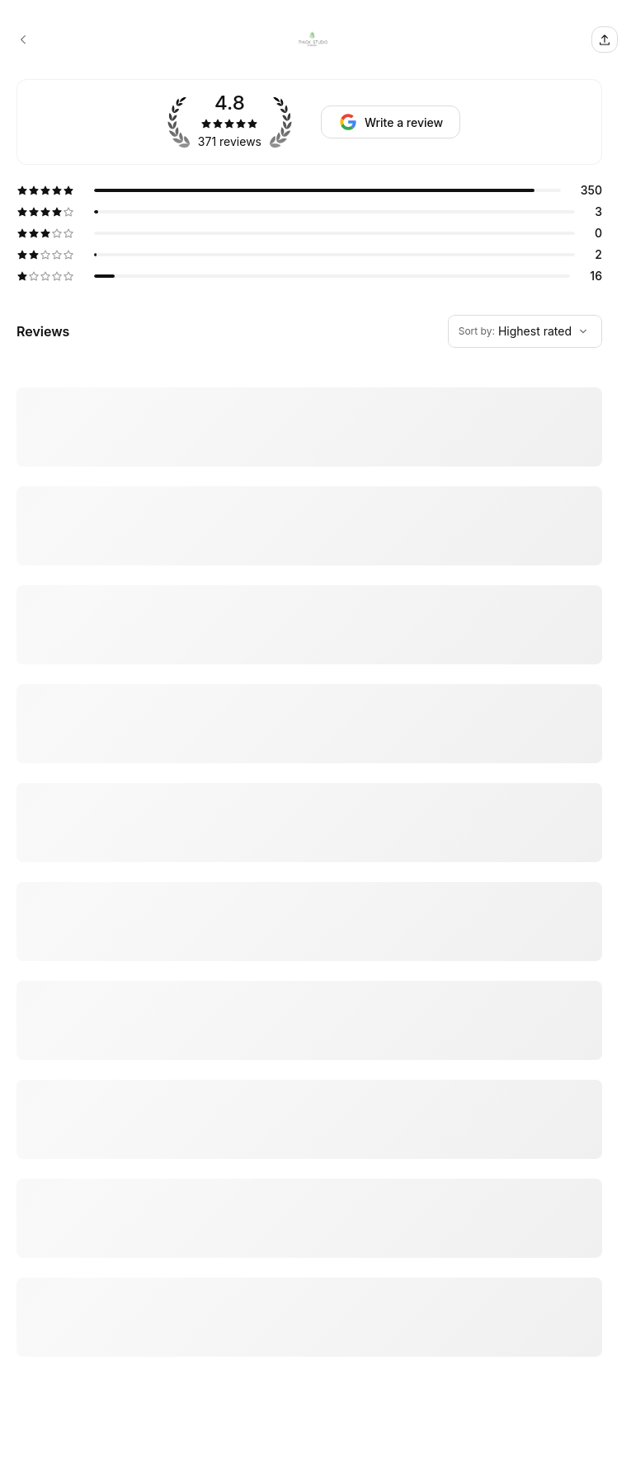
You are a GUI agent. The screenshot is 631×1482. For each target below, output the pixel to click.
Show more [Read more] (42, 807)
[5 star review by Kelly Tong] (309, 1415)
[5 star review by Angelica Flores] (309, 877)
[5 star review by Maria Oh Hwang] (309, 1304)
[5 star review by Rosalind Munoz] (309, 529)
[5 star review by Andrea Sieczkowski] (309, 1099)
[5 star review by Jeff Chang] (309, 727)
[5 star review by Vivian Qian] (309, 427)
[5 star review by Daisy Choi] (309, 595)
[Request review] (390, 122)
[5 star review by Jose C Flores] (309, 988)
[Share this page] (604, 39)
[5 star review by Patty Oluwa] (309, 1202)
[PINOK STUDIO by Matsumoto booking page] (23, 39)
